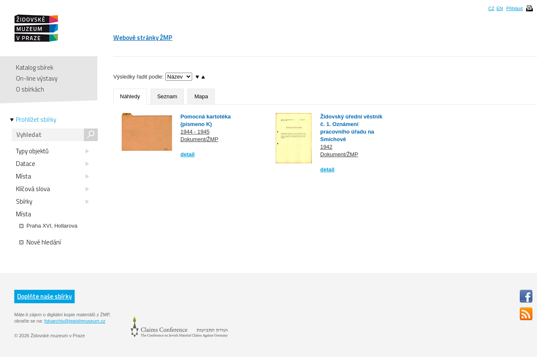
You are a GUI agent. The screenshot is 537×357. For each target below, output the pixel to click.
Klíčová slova (52, 189)
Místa (52, 176)
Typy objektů (52, 151)
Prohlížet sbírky (36, 119)
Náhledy (130, 96)
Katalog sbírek (34, 67)
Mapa (201, 96)
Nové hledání (40, 242)
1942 (326, 147)
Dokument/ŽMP (199, 139)
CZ (491, 8)
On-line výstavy (36, 78)
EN (499, 8)
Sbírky (52, 201)
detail (187, 154)
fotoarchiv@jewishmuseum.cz (74, 320)
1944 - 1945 (194, 132)
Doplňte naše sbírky (44, 296)
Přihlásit (514, 8)
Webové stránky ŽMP (142, 37)
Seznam (167, 96)
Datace (52, 164)
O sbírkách (30, 89)
